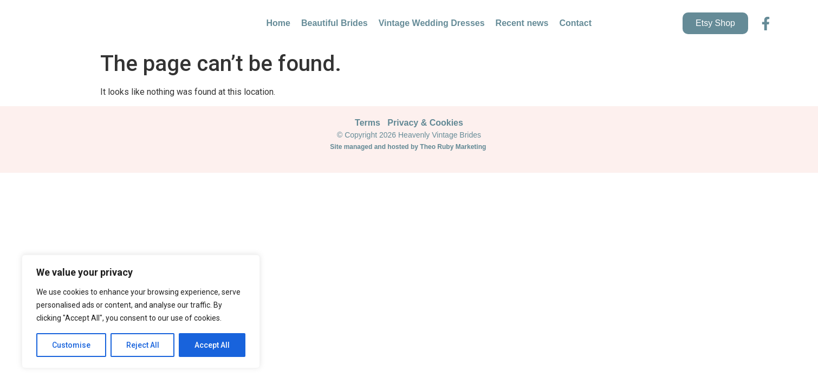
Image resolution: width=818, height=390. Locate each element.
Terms (367, 122)
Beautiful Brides (334, 23)
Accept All (212, 345)
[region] (141, 311)
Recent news (522, 23)
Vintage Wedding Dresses (432, 23)
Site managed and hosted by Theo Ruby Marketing (409, 147)
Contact (575, 23)
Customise (71, 345)
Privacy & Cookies (425, 122)
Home (278, 23)
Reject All (142, 345)
